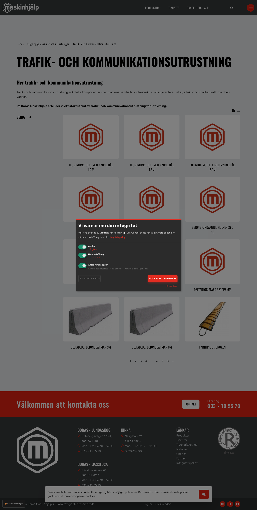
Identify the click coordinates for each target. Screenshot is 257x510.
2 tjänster (94, 257)
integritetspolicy (117, 237)
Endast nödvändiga (89, 278)
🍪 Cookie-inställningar (14, 504)
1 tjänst (93, 249)
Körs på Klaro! (171, 286)
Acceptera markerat (162, 278)
